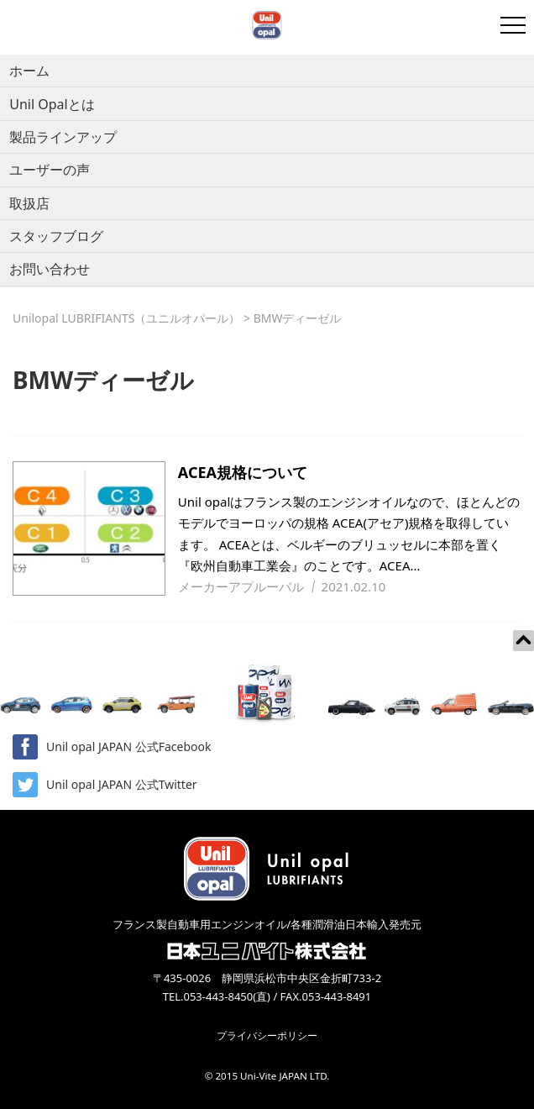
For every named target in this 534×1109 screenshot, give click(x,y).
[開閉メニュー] (513, 25)
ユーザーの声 (49, 169)
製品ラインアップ (63, 137)
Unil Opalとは (51, 104)
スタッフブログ (56, 236)
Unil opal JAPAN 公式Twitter (105, 784)
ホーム (29, 70)
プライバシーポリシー (267, 1035)
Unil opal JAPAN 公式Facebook (112, 746)
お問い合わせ (49, 269)
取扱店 (29, 203)
